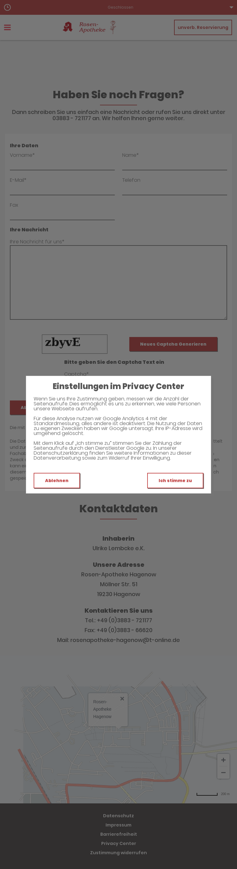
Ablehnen (57, 480)
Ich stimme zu (175, 480)
